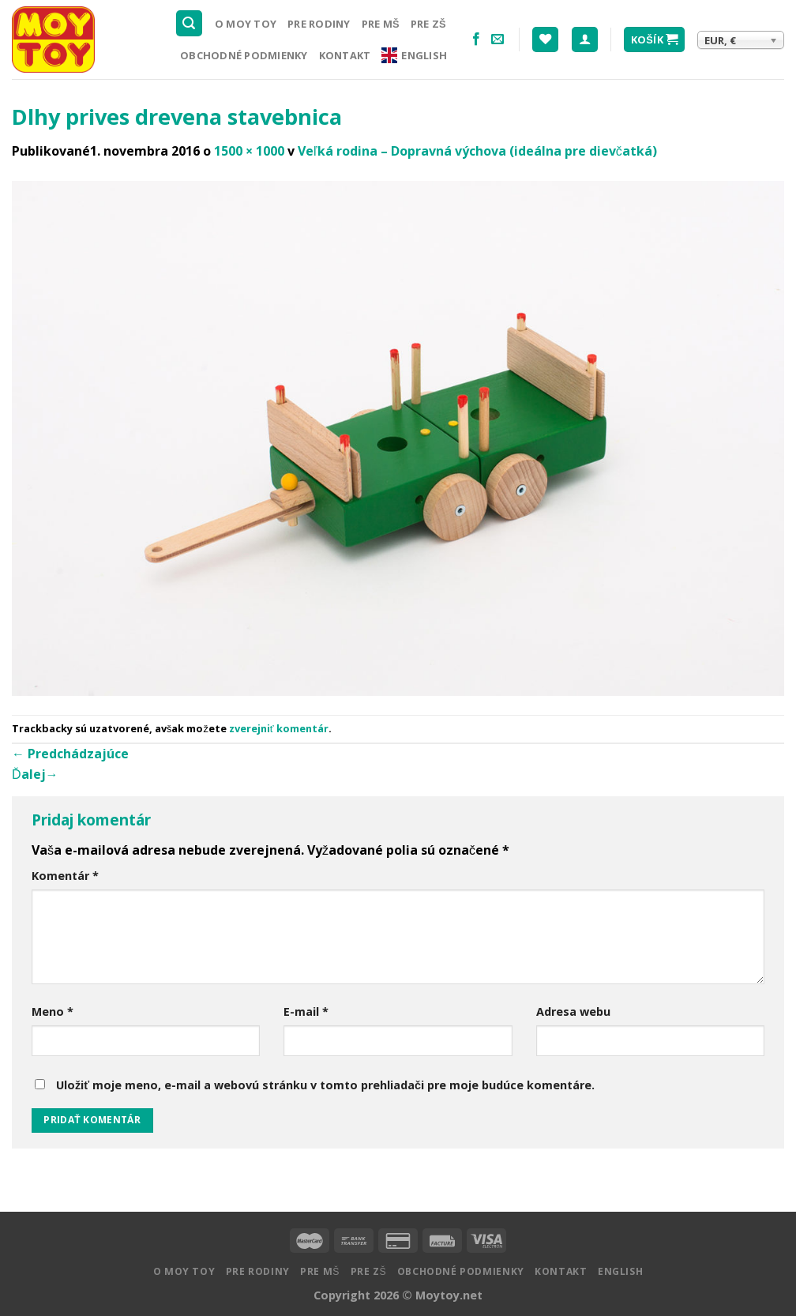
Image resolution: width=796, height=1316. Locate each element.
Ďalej (35, 774)
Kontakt (345, 55)
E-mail (306, 1011)
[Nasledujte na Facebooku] (476, 39)
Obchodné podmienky (244, 55)
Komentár (65, 875)
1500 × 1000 (249, 151)
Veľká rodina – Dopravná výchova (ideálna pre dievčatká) (477, 151)
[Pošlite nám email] (497, 39)
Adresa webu (573, 1011)
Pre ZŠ (428, 24)
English (414, 55)
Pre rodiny (319, 24)
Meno (52, 1011)
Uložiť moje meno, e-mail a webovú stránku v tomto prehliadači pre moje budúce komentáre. (325, 1084)
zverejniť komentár (279, 728)
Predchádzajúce (70, 753)
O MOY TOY (245, 24)
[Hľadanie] (189, 23)
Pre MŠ (381, 24)
